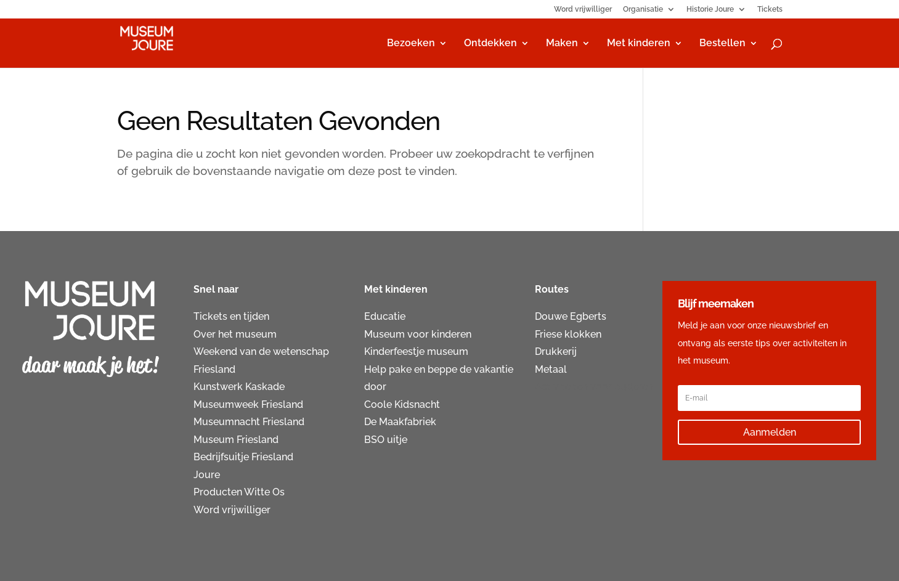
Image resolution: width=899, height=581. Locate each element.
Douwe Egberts (570, 316)
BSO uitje (385, 439)
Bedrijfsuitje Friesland (243, 457)
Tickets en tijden (231, 316)
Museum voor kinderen (417, 334)
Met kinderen (638, 44)
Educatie (384, 316)
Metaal (551, 369)
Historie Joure (710, 10)
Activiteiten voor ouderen (594, 386)
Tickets (770, 10)
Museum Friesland (236, 439)
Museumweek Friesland (248, 404)
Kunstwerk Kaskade (239, 386)
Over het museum (235, 334)
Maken (562, 44)
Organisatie (643, 10)
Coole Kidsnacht (402, 404)
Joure (206, 475)
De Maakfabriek (400, 422)
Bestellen (722, 44)
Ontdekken (490, 44)
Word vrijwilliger (583, 10)
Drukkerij (556, 351)
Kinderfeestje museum (416, 351)
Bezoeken (411, 44)
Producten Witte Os (239, 492)
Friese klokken (568, 334)
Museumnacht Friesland (248, 422)
